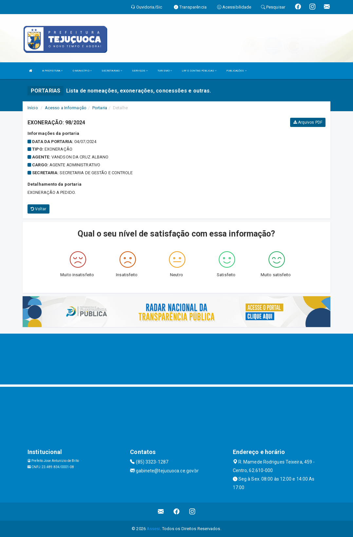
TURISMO (165, 70)
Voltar (38, 209)
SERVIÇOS (140, 70)
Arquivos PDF (307, 122)
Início (33, 107)
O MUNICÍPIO (82, 70)
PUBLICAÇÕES (236, 70)
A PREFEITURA (52, 70)
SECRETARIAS (112, 70)
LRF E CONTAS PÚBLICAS (199, 70)
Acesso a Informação (65, 107)
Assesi (153, 528)
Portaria (99, 107)
